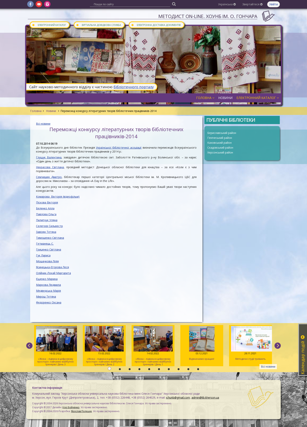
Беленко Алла (45, 208)
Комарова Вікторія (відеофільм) (57, 196)
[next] (277, 346)
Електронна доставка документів (156, 24)
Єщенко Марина (47, 279)
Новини (51, 111)
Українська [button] (227, 4)
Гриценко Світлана (48, 249)
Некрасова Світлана (50, 167)
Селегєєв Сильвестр (49, 226)
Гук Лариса (43, 255)
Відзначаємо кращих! (201, 343)
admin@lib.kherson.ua (205, 397)
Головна (36, 111)
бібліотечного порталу (134, 86)
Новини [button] (225, 98)
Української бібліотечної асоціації (119, 147)
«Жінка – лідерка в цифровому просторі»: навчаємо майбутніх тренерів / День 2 (104, 346)
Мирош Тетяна (46, 296)
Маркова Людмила (48, 285)
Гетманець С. (45, 243)
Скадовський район (220, 147)
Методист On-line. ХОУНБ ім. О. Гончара (207, 16)
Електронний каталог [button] (258, 98)
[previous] (29, 346)
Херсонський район (220, 152)
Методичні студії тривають (250, 343)
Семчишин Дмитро (49, 177)
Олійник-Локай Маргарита (53, 273)
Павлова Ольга (46, 214)
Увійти (273, 4)
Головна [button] (205, 98)
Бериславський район (221, 133)
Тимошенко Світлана (50, 238)
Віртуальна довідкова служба (98, 24)
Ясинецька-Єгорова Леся (52, 267)
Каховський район (219, 142)
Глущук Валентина (48, 157)
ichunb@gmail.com (178, 397)
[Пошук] (174, 4)
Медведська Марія (48, 291)
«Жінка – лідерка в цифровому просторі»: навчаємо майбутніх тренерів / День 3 (55, 346)
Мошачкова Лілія (47, 261)
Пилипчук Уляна (46, 220)
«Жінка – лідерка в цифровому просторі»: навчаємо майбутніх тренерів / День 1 (153, 346)
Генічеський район (219, 138)
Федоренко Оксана (48, 302)
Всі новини (43, 123)
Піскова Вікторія (47, 202)
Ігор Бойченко (70, 407)
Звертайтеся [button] (252, 4)
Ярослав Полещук (81, 411)
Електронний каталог (49, 24)
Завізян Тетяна (46, 232)
